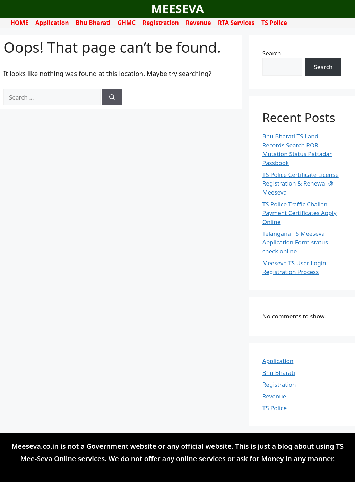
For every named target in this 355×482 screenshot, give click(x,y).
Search (271, 53)
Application (52, 23)
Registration (160, 23)
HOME (19, 23)
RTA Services (236, 23)
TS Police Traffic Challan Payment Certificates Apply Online (299, 213)
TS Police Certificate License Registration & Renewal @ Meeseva (300, 183)
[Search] (112, 97)
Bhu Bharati (93, 23)
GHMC (127, 23)
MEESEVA (177, 9)
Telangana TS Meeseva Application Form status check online (295, 242)
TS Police (274, 23)
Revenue (198, 23)
